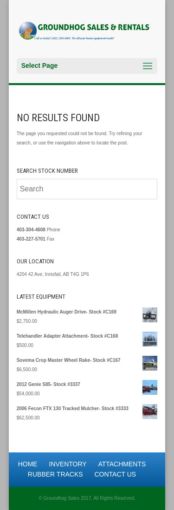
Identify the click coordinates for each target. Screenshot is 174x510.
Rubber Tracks (55, 474)
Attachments (122, 464)
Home (28, 464)
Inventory (67, 464)
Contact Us (115, 474)
